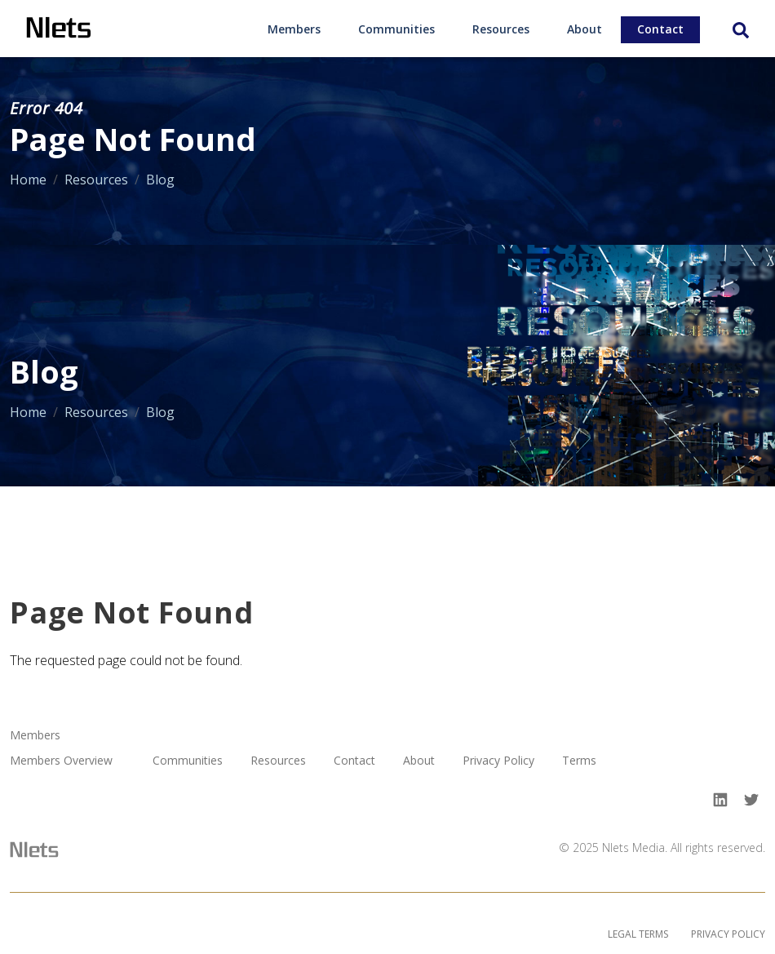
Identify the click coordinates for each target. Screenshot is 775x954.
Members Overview (61, 761)
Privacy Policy (498, 761)
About (584, 29)
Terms (579, 761)
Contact (660, 29)
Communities (396, 29)
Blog (160, 180)
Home (28, 180)
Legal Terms (638, 934)
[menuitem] (294, 28)
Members (294, 29)
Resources (500, 29)
